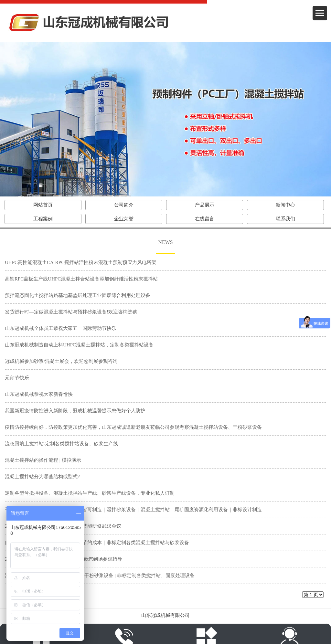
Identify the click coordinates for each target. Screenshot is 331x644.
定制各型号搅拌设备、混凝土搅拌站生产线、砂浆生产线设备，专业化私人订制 (90, 493)
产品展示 (204, 204)
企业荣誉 (123, 218)
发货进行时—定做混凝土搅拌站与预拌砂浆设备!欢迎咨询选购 (71, 311)
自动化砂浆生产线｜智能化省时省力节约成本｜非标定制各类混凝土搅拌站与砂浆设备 (97, 542)
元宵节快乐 (17, 377)
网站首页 (43, 204)
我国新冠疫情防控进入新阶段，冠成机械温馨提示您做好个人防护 (75, 410)
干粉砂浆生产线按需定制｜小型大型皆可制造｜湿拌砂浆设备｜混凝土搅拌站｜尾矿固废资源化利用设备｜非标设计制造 (133, 509)
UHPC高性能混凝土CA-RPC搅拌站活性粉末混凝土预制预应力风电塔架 (80, 262)
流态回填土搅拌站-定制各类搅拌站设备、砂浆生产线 (61, 443)
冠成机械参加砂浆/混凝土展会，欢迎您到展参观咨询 (61, 361)
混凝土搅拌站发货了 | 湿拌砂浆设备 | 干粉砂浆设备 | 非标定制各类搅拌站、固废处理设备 (100, 575)
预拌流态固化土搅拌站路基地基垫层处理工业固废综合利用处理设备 (77, 295)
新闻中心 (285, 204)
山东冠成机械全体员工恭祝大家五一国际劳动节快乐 (60, 328)
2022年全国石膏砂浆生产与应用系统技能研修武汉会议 (63, 526)
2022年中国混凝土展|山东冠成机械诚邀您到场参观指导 (63, 559)
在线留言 (204, 218)
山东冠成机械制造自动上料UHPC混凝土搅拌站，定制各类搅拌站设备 (79, 344)
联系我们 (285, 218)
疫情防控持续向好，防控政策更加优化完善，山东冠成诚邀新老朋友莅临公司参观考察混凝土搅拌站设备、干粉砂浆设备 (133, 427)
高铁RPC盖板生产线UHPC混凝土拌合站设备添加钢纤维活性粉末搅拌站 (81, 278)
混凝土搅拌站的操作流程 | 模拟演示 (43, 460)
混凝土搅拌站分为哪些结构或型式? (42, 476)
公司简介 (123, 204)
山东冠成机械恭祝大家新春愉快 (39, 394)
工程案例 (43, 218)
